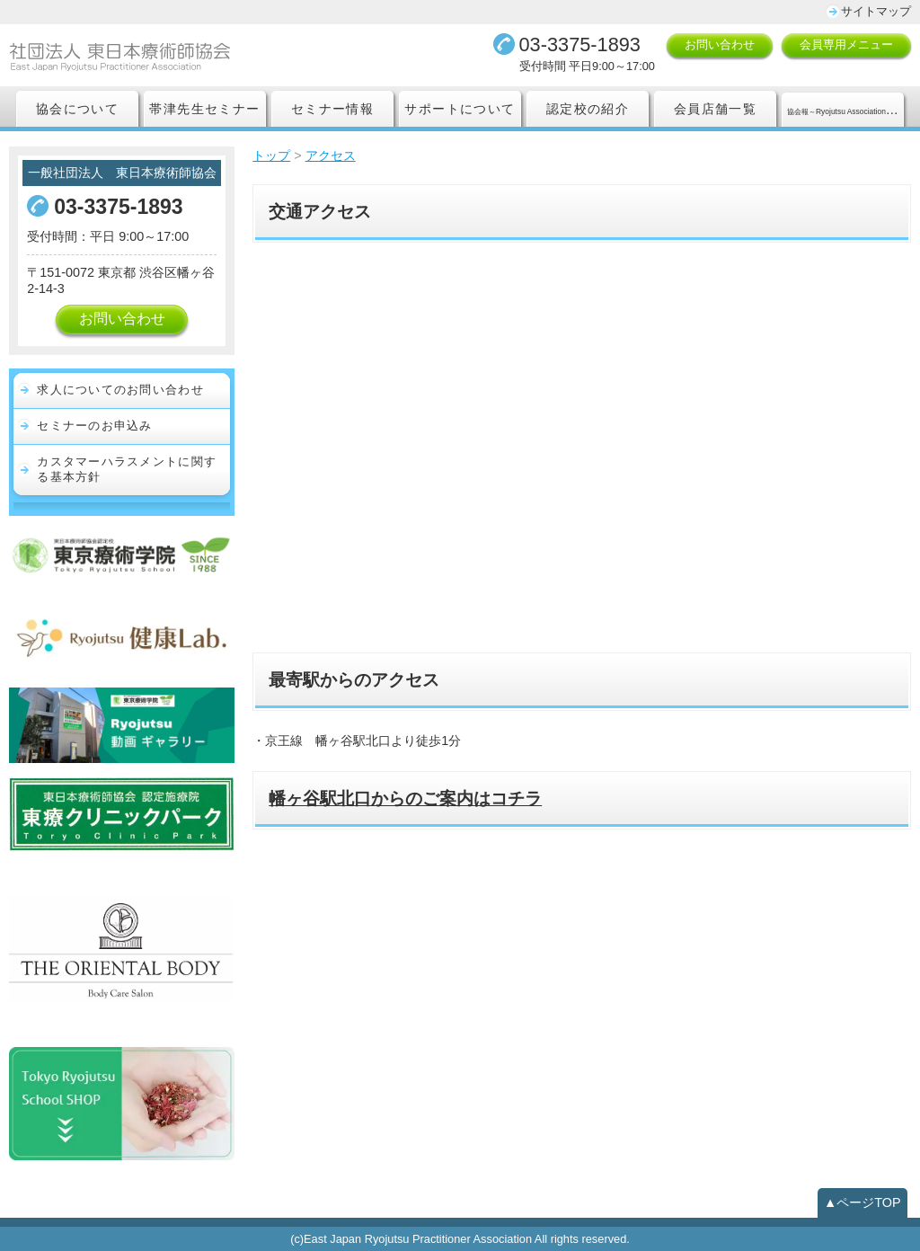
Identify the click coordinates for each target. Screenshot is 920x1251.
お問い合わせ (720, 44)
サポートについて (459, 109)
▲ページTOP (862, 1202)
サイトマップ (876, 11)
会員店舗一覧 (715, 109)
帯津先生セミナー (204, 109)
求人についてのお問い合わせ (120, 389)
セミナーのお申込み (95, 425)
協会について (77, 109)
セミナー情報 (332, 109)
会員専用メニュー (846, 44)
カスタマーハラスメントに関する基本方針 (127, 469)
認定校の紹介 (587, 109)
